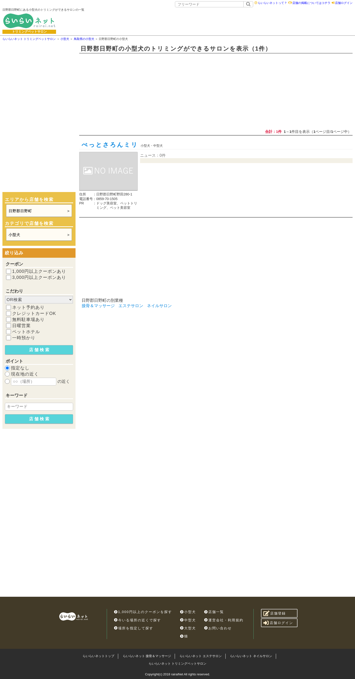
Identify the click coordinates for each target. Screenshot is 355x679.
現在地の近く (25, 374)
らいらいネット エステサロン (201, 656)
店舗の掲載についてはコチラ (311, 3)
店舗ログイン (344, 3)
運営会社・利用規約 (223, 620)
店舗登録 (274, 613)
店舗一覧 (214, 612)
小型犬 (14, 235)
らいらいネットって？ (272, 3)
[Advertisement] (222, 21)
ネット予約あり (28, 307)
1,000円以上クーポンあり (39, 271)
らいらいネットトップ (98, 656)
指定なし (20, 368)
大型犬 (188, 628)
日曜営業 (21, 325)
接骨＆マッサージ (98, 305)
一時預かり (23, 337)
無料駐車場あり (28, 319)
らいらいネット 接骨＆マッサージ (147, 656)
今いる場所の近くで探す (137, 620)
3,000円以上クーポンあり (39, 277)
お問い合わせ (218, 628)
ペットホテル (26, 331)
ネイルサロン (159, 305)
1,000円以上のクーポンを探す (143, 612)
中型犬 (188, 620)
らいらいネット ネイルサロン (251, 656)
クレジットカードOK (34, 313)
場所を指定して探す (133, 628)
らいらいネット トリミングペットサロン (178, 663)
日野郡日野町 (20, 211)
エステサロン (130, 305)
